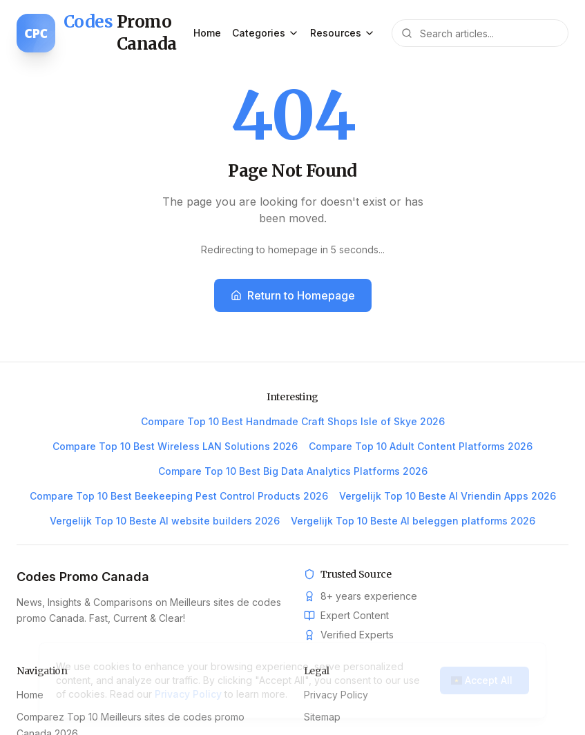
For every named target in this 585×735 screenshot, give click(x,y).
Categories (265, 33)
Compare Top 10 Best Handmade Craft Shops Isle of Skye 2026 (293, 421)
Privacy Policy (336, 694)
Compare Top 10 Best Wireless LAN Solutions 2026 (175, 446)
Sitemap (322, 717)
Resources (342, 33)
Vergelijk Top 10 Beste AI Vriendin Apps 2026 (447, 496)
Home (207, 33)
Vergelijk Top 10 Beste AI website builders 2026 (165, 521)
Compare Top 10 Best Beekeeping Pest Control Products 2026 (179, 496)
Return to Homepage (293, 295)
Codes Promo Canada (83, 576)
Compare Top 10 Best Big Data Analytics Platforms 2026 (293, 471)
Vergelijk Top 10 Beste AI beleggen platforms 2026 (413, 521)
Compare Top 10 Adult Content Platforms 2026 (421, 446)
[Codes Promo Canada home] (105, 33)
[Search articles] (480, 33)
